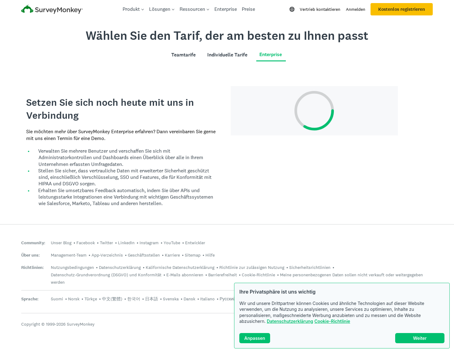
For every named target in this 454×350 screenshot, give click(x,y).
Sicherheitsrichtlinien (309, 267)
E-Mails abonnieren (184, 275)
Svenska (171, 299)
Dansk (189, 299)
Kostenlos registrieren (401, 9)
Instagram (149, 242)
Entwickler (195, 242)
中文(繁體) (112, 299)
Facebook (85, 242)
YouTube (172, 242)
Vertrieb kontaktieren (320, 9)
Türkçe (90, 299)
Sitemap (193, 255)
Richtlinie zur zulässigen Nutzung (251, 267)
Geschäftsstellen (144, 255)
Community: (33, 243)
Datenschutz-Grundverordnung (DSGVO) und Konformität (106, 275)
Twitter (106, 242)
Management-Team (69, 255)
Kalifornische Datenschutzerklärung (180, 267)
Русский (228, 299)
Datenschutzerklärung (290, 321)
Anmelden (355, 9)
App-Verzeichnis (107, 255)
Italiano (207, 299)
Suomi (57, 299)
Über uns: (30, 255)
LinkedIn (126, 242)
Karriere (172, 255)
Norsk (73, 299)
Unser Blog (61, 242)
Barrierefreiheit (222, 275)
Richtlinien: (32, 267)
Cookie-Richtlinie (332, 321)
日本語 (151, 299)
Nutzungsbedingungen (72, 267)
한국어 (133, 299)
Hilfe (210, 255)
